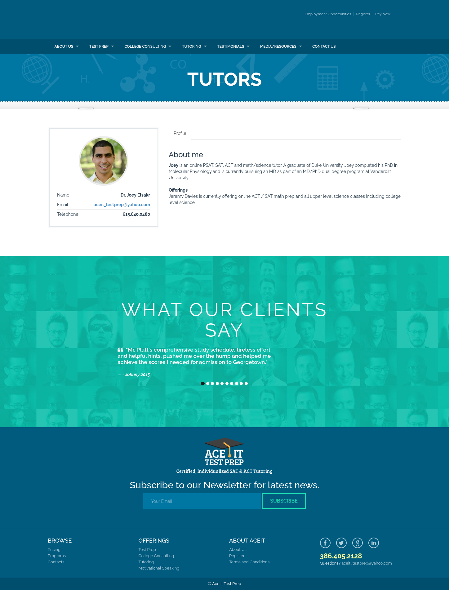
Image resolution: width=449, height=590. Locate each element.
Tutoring (191, 46)
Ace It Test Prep (86, 19)
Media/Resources (278, 46)
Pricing (54, 549)
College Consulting (145, 46)
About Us (64, 46)
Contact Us (324, 46)
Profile (180, 133)
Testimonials (230, 46)
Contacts (56, 562)
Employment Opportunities (328, 14)
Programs (57, 555)
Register (363, 14)
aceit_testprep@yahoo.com (122, 204)
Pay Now (382, 14)
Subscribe (284, 501)
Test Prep (99, 46)
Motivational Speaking (159, 568)
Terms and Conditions (249, 562)
